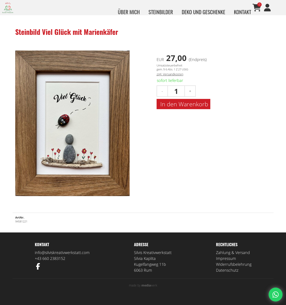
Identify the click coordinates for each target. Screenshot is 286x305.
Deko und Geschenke (203, 12)
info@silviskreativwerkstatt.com (62, 259)
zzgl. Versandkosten (170, 81)
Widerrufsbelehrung (233, 270)
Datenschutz (227, 276)
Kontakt (242, 12)
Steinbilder (161, 12)
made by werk (143, 292)
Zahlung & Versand (233, 259)
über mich (129, 12)
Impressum (226, 265)
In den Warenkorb (183, 111)
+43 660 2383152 (50, 265)
